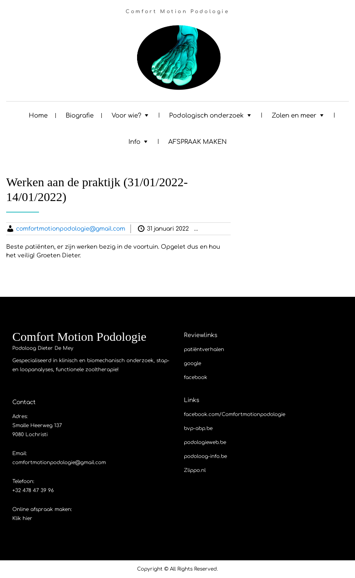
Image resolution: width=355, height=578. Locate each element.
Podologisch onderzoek (206, 115)
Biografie (80, 115)
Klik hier (22, 518)
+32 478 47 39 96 (33, 490)
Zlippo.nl (195, 470)
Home (38, 115)
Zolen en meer (294, 115)
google (192, 363)
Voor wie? (126, 115)
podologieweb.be (205, 442)
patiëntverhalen (204, 349)
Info (134, 142)
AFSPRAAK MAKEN (197, 142)
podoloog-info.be (205, 456)
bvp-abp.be (198, 428)
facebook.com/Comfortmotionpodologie (234, 414)
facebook (195, 377)
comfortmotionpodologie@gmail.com (70, 229)
